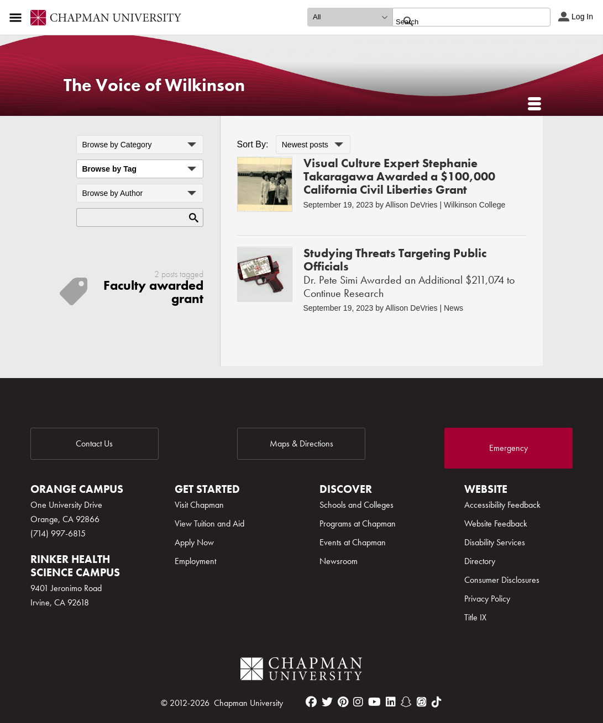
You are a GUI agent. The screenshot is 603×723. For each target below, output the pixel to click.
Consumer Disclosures (501, 580)
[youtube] (374, 702)
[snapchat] (406, 702)
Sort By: (253, 144)
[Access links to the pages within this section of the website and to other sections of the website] (17, 17)
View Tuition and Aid (209, 523)
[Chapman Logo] (301, 670)
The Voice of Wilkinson (154, 85)
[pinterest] (343, 702)
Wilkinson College (474, 204)
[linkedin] (391, 702)
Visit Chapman (199, 505)
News (453, 308)
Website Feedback (495, 523)
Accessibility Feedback (502, 505)
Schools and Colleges (356, 505)
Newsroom (338, 561)
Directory (479, 561)
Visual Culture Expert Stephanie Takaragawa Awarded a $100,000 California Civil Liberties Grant (399, 176)
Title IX (475, 617)
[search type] (349, 17)
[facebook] (311, 702)
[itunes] (422, 702)
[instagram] (358, 702)
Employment (195, 561)
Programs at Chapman (357, 523)
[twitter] (327, 702)
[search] (459, 21)
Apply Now (194, 542)
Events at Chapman (352, 542)
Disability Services (494, 542)
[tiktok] (437, 702)
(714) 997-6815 (58, 533)
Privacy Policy (487, 598)
